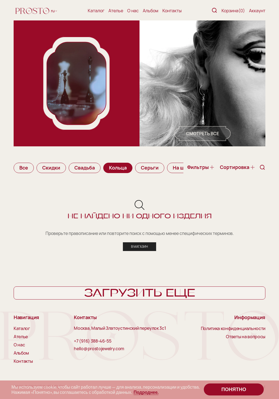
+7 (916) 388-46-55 (92, 341)
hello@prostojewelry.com (99, 349)
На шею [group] (182, 167)
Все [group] (23, 167)
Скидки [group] (51, 167)
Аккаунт (257, 11)
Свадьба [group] (84, 167)
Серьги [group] (150, 167)
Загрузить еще (139, 293)
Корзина (233, 11)
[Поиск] (214, 11)
